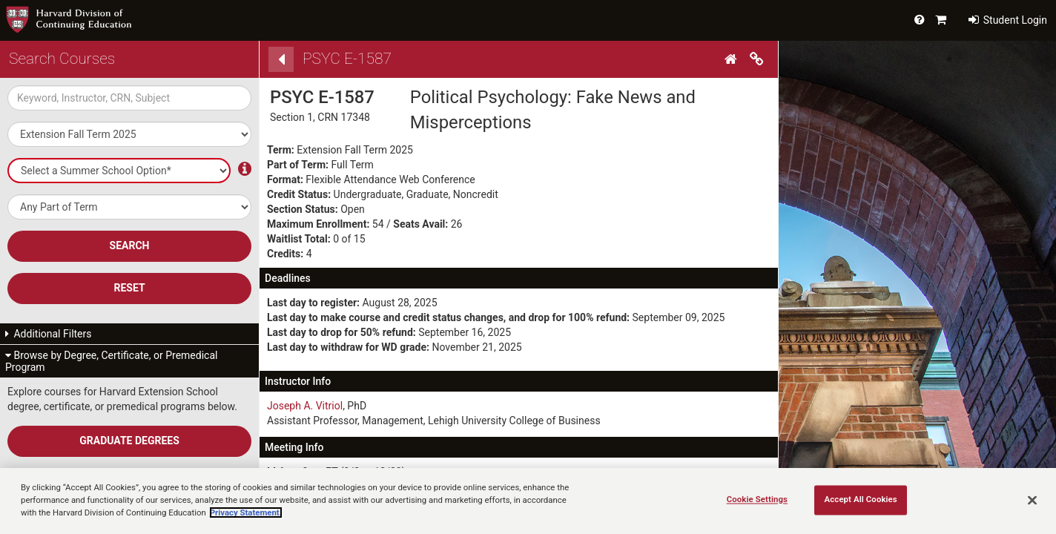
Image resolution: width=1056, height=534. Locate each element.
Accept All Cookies (861, 499)
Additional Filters (48, 334)
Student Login (1007, 20)
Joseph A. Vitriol (305, 406)
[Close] (1032, 500)
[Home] (733, 59)
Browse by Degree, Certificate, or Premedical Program (111, 361)
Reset (129, 288)
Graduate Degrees (129, 440)
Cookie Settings (757, 499)
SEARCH (130, 245)
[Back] (281, 59)
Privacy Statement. (246, 512)
